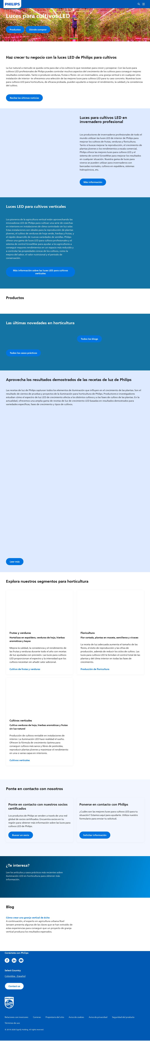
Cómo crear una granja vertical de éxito (28, 918)
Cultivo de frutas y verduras (25, 669)
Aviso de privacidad (98, 1017)
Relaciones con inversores (16, 1017)
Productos (15, 29)
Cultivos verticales (20, 760)
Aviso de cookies (76, 1017)
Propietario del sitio (55, 1017)
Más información (92, 182)
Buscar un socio (20, 835)
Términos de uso (12, 1023)
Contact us (14, 987)
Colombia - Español (15, 977)
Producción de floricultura (95, 669)
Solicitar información (94, 835)
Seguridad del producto (123, 1017)
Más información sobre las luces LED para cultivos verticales (40, 272)
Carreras (37, 1017)
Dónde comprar (38, 29)
